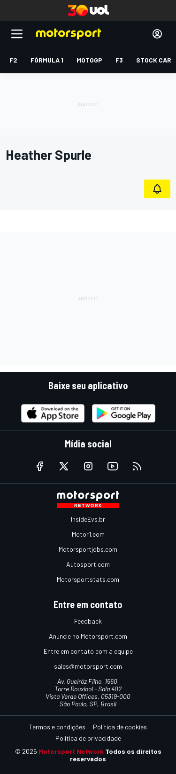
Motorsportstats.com (88, 579)
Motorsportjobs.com (88, 549)
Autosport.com (88, 564)
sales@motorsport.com (88, 666)
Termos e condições (57, 727)
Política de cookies (120, 727)
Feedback (88, 621)
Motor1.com (88, 534)
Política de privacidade (88, 738)
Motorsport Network (71, 751)
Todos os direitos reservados (115, 755)
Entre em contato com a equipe (88, 651)
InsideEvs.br (88, 519)
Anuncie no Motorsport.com (88, 636)
